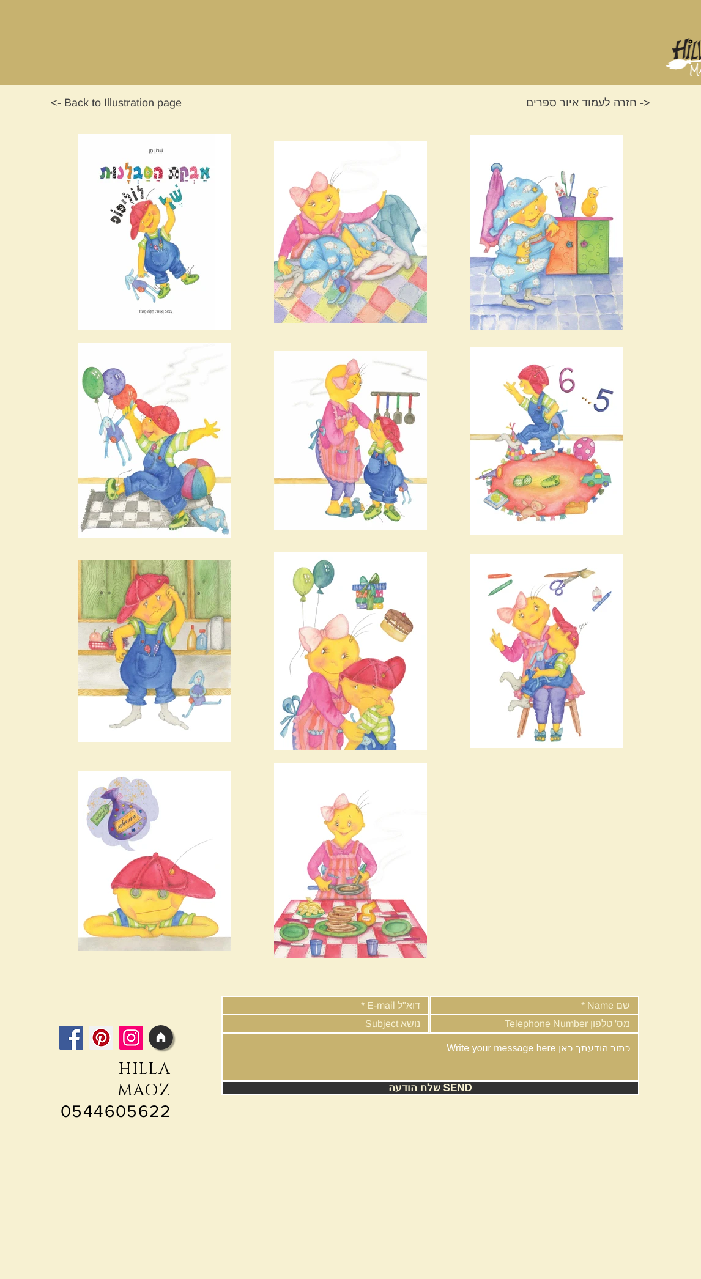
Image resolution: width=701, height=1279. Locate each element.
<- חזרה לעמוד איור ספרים (588, 103)
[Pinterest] (101, 1038)
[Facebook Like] (134, 1008)
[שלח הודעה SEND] (430, 1088)
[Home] (161, 1037)
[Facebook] (71, 1038)
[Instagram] (131, 1038)
